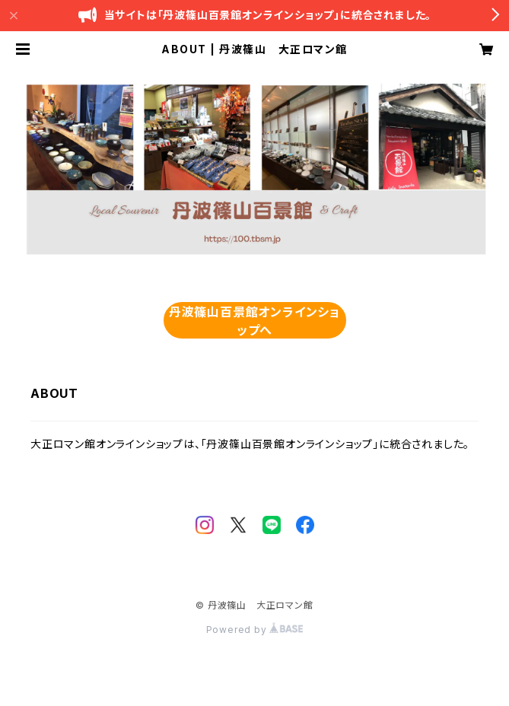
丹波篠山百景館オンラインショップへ (254, 321)
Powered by (255, 629)
